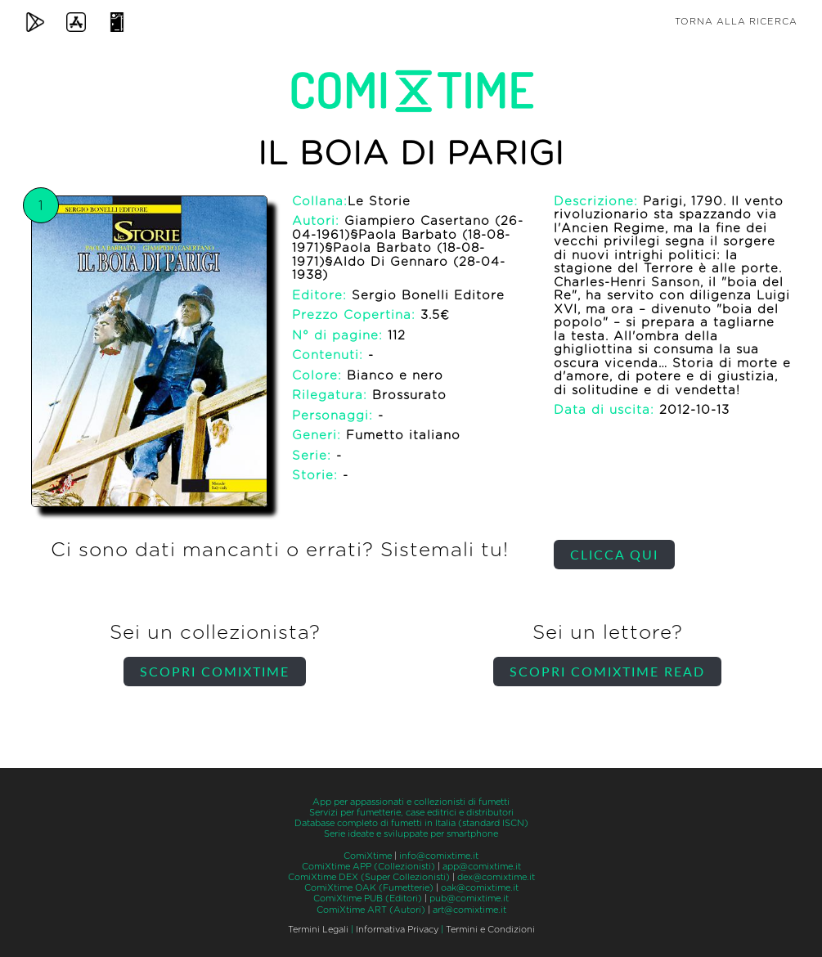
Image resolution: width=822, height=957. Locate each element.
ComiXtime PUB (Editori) (367, 898)
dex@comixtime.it (496, 877)
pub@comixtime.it (469, 898)
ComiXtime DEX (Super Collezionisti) (369, 877)
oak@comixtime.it (480, 887)
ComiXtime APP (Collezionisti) (368, 866)
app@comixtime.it (481, 866)
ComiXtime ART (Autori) (371, 909)
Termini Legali (318, 929)
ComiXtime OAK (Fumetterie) (368, 887)
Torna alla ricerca (736, 21)
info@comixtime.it (438, 855)
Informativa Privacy (397, 929)
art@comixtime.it (469, 909)
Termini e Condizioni (490, 929)
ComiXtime (368, 855)
